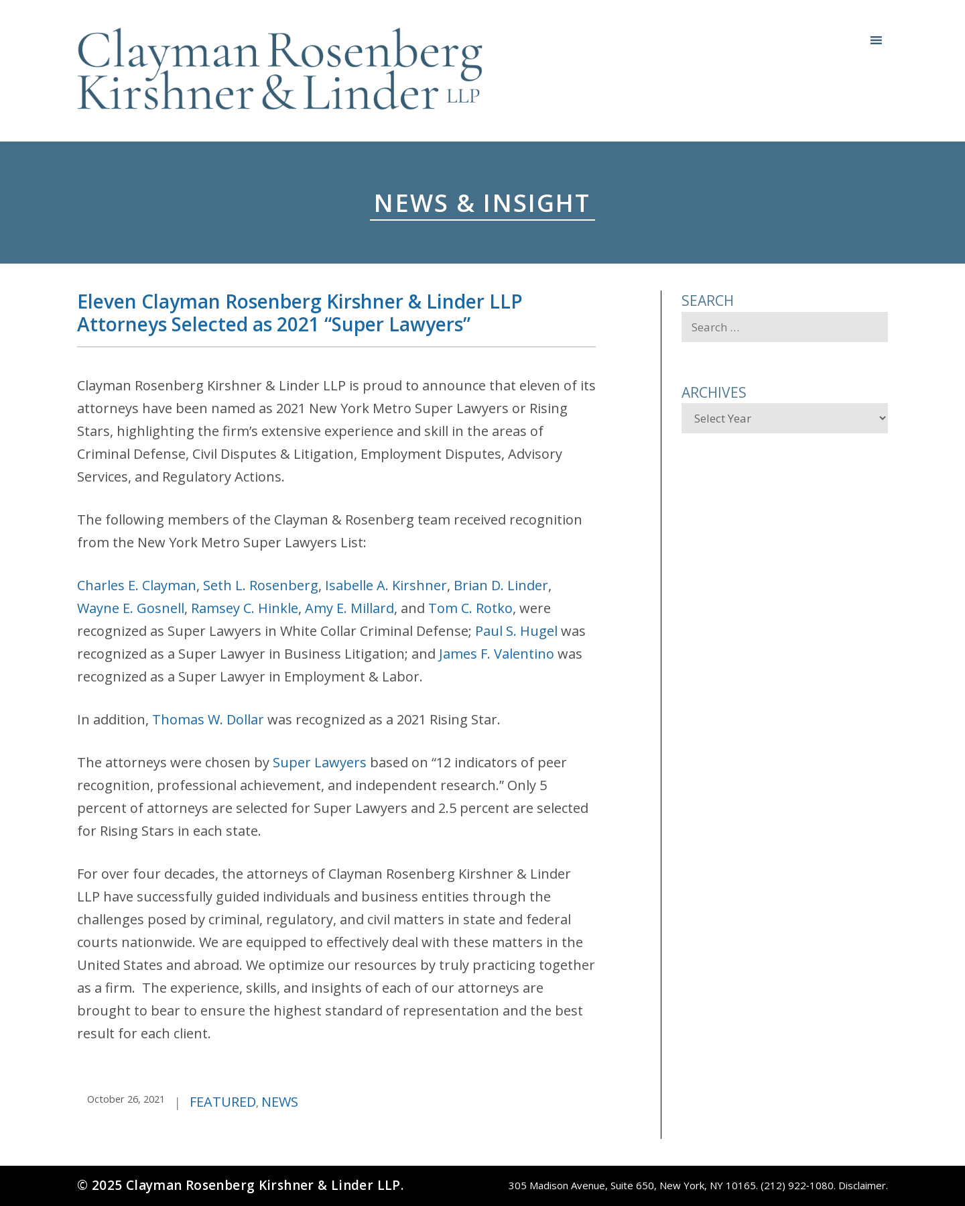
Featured (223, 1102)
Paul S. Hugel (516, 631)
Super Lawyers (320, 762)
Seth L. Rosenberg (260, 585)
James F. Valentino (496, 654)
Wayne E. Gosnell (130, 608)
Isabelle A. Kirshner (386, 585)
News (279, 1102)
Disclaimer (862, 1185)
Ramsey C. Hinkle (244, 608)
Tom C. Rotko (470, 608)
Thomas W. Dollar (208, 719)
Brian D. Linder (501, 585)
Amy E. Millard (349, 608)
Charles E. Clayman (136, 585)
